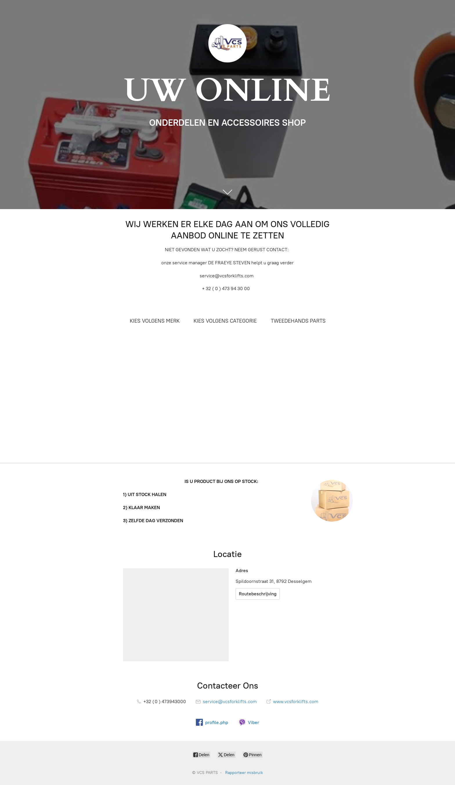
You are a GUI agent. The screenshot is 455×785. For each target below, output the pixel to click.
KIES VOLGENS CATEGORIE (225, 321)
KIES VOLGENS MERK (155, 321)
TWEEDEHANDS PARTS (298, 321)
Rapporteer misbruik (244, 772)
